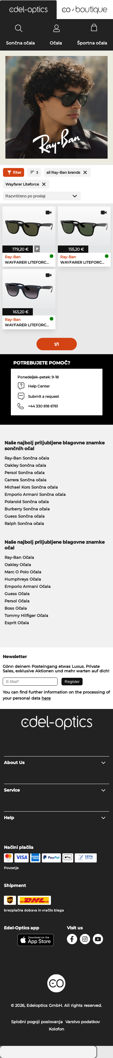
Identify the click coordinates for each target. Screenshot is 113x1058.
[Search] (18, 28)
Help (55, 817)
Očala (56, 43)
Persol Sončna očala (25, 472)
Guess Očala (17, 593)
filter (13, 172)
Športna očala (92, 43)
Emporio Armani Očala (28, 586)
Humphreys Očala (23, 579)
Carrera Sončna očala (25, 479)
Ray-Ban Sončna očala (27, 458)
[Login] (56, 28)
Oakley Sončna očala (25, 465)
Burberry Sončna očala (27, 508)
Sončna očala (20, 43)
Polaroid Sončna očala (27, 501)
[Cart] (94, 28)
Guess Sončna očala (25, 516)
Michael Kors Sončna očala (31, 487)
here (46, 698)
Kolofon (56, 1029)
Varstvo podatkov (82, 1021)
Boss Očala (16, 608)
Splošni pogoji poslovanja (37, 1021)
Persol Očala (17, 600)
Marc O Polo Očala (23, 571)
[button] (28, 9)
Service (55, 790)
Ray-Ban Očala (19, 557)
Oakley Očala (18, 564)
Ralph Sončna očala (24, 523)
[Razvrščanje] (41, 196)
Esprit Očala (17, 622)
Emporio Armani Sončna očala (35, 494)
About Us (55, 762)
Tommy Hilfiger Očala (26, 615)
